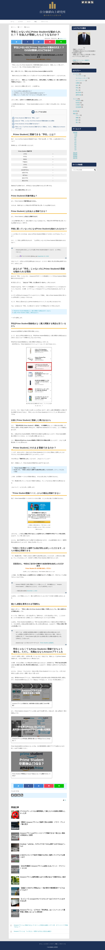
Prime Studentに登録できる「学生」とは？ (27, 118)
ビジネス (20, 21)
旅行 (77, 120)
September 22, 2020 (43, 256)
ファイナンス (80, 75)
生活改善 (78, 107)
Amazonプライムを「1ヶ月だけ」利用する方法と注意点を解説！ (31, 931)
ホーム (12, 21)
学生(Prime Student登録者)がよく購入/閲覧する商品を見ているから (32, 311)
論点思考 (78, 92)
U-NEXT (78, 105)
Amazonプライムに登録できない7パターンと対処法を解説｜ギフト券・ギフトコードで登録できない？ (39, 926)
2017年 (75, 158)
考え (77, 90)
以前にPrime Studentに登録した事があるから (26, 312)
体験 (77, 117)
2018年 (75, 156)
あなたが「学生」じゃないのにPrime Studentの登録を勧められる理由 (34, 121)
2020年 (75, 154)
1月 (75, 149)
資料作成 (78, 95)
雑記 (35, 21)
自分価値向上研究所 (53, 947)
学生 (77, 87)
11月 (75, 134)
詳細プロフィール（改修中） (81, 60)
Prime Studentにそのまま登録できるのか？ (27, 124)
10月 (75, 136)
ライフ (28, 21)
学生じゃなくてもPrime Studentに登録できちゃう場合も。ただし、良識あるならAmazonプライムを (40, 127)
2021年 (75, 153)
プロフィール (44, 21)
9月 (75, 137)
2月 (75, 148)
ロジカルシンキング (82, 78)
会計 (77, 85)
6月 (75, 143)
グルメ (78, 115)
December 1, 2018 (32, 590)
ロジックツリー (80, 80)
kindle (77, 102)
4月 (75, 146)
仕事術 (78, 83)
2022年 (75, 132)
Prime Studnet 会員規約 (46, 642)
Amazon (61, 38)
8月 (75, 139)
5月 (75, 144)
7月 (75, 141)
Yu (65, 800)
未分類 (75, 111)
